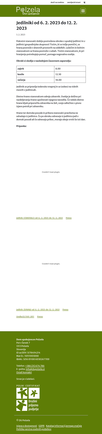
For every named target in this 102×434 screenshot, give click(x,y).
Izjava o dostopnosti (26, 425)
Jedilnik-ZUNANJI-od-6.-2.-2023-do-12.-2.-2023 (38, 309)
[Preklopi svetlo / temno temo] (85, 2)
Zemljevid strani (74, 2)
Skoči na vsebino (57, 2)
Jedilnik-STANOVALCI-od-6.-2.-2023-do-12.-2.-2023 (39, 218)
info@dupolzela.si (35, 369)
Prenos (69, 218)
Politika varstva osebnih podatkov (33, 429)
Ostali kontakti (24, 372)
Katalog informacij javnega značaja (64, 425)
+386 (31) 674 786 (35, 365)
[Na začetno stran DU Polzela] (28, 11)
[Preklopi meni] (83, 11)
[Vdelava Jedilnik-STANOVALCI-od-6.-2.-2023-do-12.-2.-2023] (51, 172)
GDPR (41, 425)
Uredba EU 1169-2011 (25, 316)
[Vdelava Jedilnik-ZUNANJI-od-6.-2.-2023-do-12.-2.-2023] (51, 264)
